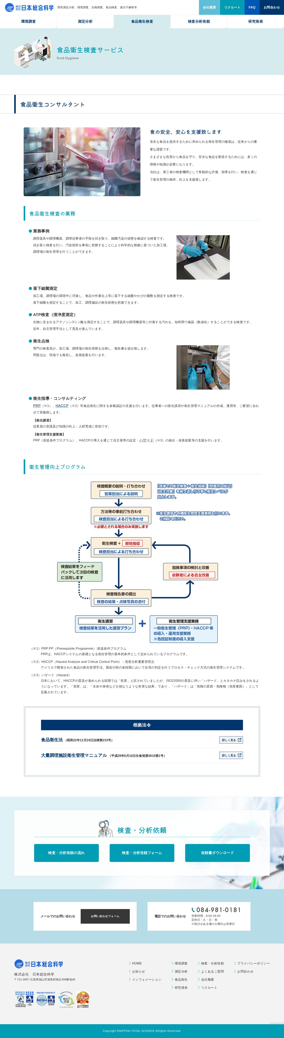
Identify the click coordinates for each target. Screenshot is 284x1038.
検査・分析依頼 (212, 963)
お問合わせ (272, 7)
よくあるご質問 (212, 971)
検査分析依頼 (199, 21)
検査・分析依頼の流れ (66, 853)
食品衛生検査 (142, 21)
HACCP (62, 406)
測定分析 (85, 21)
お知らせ (138, 971)
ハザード (146, 440)
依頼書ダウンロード (217, 853)
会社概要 (209, 7)
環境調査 (28, 21)
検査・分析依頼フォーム (142, 853)
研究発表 (255, 21)
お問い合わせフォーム (105, 916)
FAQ (252, 7)
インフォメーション (146, 979)
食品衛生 (181, 979)
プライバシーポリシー (253, 963)
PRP (37, 406)
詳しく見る (229, 740)
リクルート (232, 7)
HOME (137, 963)
